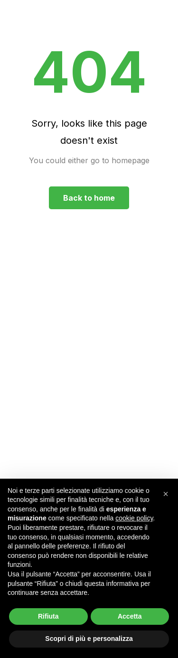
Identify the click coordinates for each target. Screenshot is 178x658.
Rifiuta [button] (48, 616)
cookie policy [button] (134, 518)
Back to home (89, 198)
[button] (165, 493)
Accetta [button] (130, 616)
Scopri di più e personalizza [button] (88, 638)
